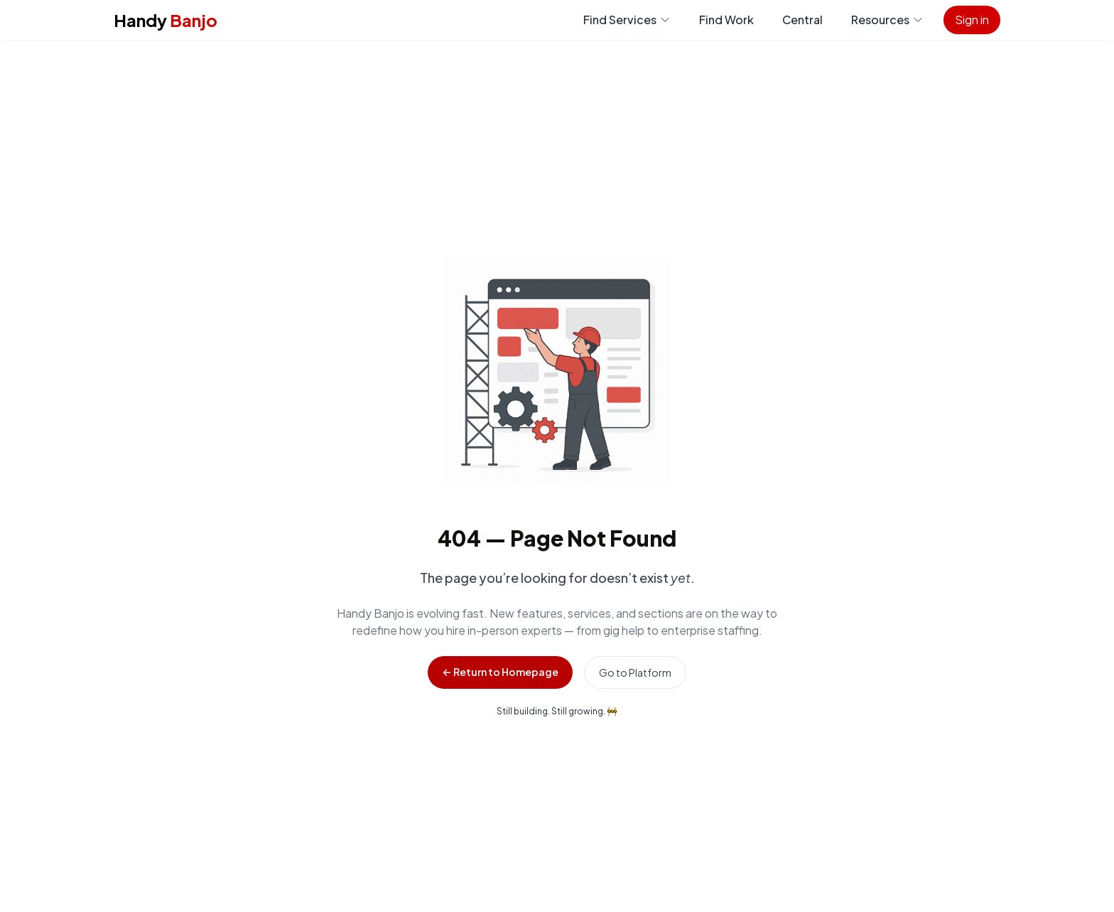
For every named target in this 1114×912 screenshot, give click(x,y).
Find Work (726, 19)
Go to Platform (635, 672)
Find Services (627, 19)
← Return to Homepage (500, 671)
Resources (887, 19)
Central (802, 19)
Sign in (972, 19)
